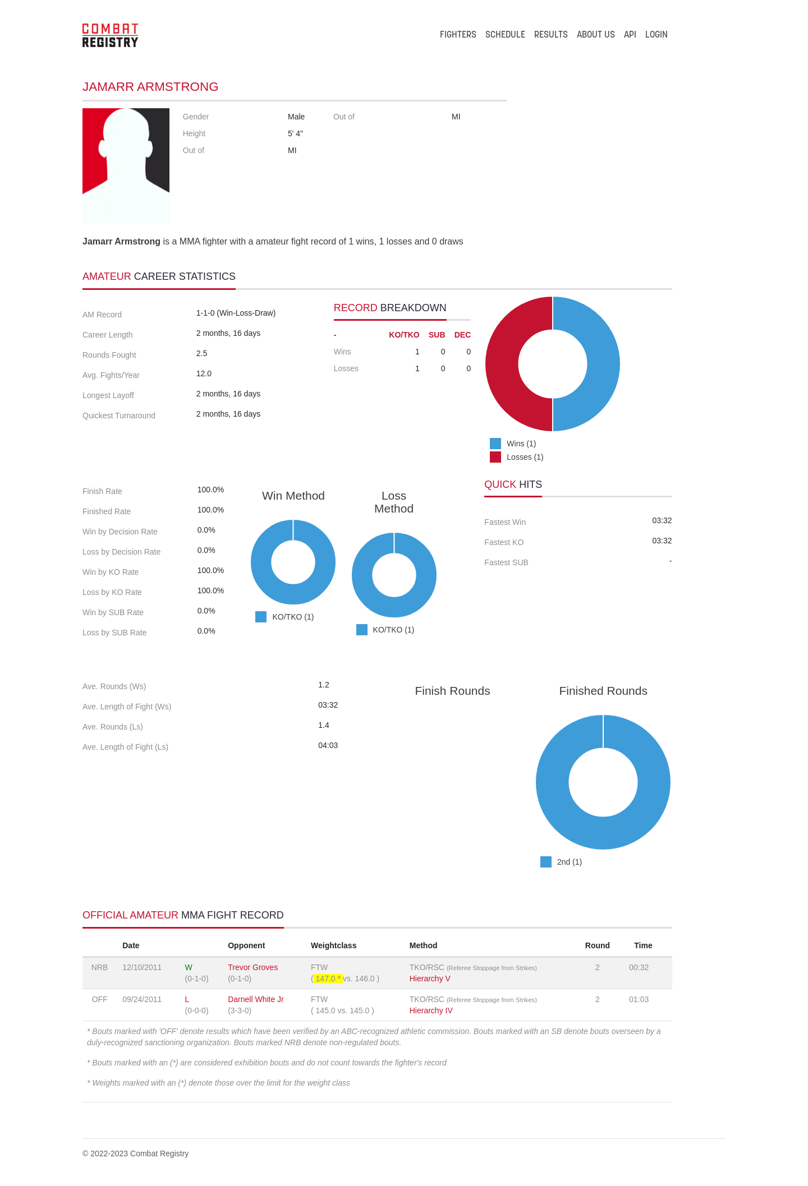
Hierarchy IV (431, 1010)
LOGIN (656, 35)
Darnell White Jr (256, 999)
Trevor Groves (253, 967)
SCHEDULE (505, 35)
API (630, 35)
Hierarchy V (430, 978)
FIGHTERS (458, 35)
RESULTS (551, 35)
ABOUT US (596, 35)
